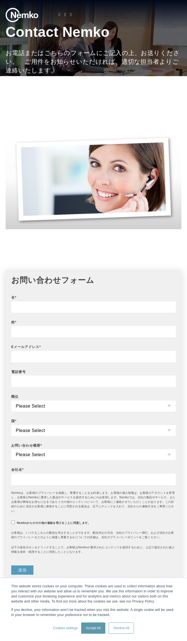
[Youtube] (71, 14)
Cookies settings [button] (65, 628)
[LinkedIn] (59, 14)
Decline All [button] (121, 628)
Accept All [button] (93, 628)
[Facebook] (65, 14)
